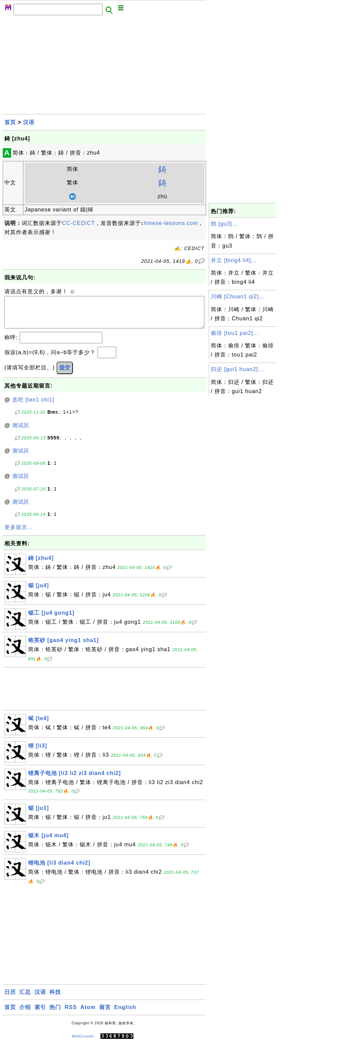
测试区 (20, 432)
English (125, 1014)
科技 (55, 999)
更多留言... (18, 534)
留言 (105, 1014)
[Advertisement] (104, 66)
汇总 (25, 999)
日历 (10, 999)
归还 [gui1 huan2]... (237, 369)
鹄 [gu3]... (224, 224)
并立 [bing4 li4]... (234, 260)
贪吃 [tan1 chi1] (33, 406)
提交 (64, 374)
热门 (55, 1014)
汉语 (29, 122)
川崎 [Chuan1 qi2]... (238, 296)
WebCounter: (84, 1043)
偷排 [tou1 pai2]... (235, 333)
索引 (40, 1014)
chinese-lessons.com (169, 223)
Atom (88, 1014)
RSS (71, 1014)
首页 (10, 122)
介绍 (25, 1014)
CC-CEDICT (78, 223)
